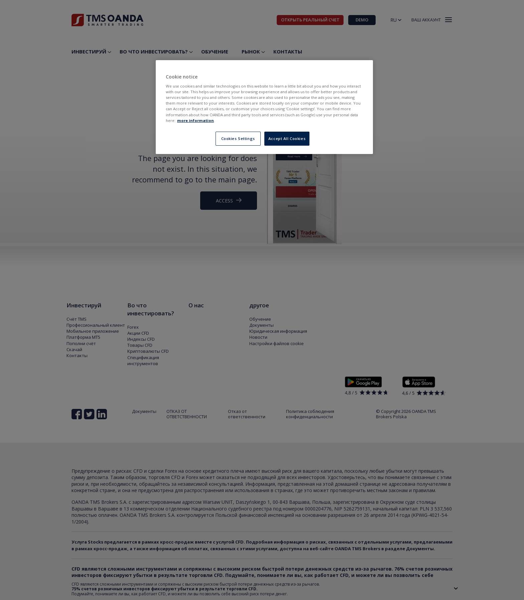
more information (195, 120)
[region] (264, 107)
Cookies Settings (238, 138)
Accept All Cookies (286, 138)
